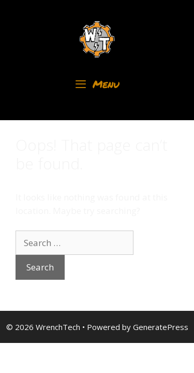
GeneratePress (160, 327)
